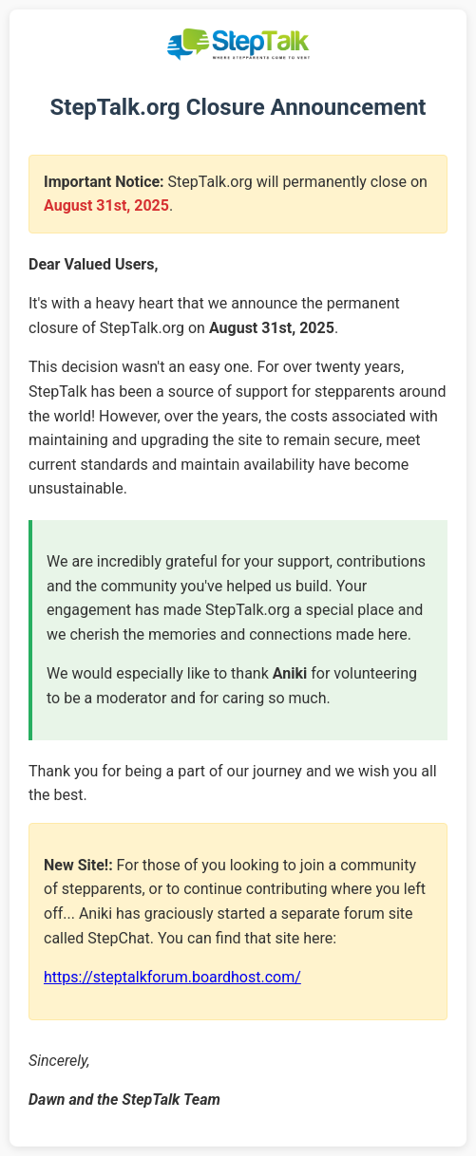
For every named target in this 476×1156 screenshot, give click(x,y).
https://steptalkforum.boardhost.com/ (172, 977)
